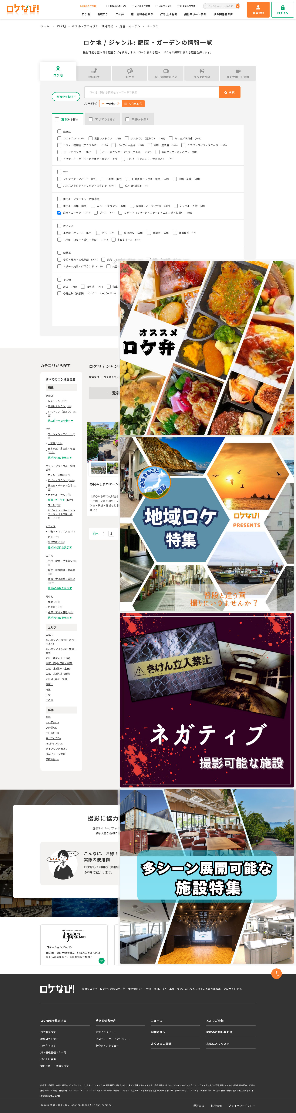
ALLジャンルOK (54, 743)
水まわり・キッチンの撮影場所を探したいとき (107, 1085)
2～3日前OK (52, 722)
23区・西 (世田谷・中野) (59, 663)
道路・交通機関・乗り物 (61, 581)
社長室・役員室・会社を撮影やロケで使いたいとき (63, 1085)
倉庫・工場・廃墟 (60, 612)
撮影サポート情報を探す (54, 1066)
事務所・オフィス (61, 531)
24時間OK (51, 727)
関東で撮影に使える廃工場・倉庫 (236, 1090)
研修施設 (56, 542)
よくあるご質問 (141, 6)
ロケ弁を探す (48, 1045)
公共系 (49, 555)
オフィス (50, 526)
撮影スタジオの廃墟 (229, 1085)
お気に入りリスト (187, 6)
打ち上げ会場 (168, 14)
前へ (96, 533)
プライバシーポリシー (242, 1105)
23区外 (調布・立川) (57, 679)
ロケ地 (86, 14)
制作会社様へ (116, 6)
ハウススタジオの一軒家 (208, 1085)
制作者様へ (158, 1032)
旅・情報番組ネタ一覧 (53, 1052)
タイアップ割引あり (57, 748)
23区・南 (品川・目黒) (58, 658)
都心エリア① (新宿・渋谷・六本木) (61, 641)
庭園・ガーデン (129, 26)
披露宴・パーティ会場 (62, 487)
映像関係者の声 (223, 14)
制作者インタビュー (107, 1045)
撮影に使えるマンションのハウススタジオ (178, 1085)
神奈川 (49, 684)
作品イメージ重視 (55, 754)
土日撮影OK (52, 733)
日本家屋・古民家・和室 (61, 450)
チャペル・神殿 (59, 494)
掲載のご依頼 (88, 6)
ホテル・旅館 (59, 475)
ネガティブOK (53, 738)
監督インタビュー (106, 1032)
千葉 (48, 695)
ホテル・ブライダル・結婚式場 (92, 26)
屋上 (54, 601)
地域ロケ (102, 14)
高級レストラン (60, 406)
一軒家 (55, 443)
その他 (49, 596)
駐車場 (55, 607)
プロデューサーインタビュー (112, 1039)
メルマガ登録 (164, 6)
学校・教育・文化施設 (62, 563)
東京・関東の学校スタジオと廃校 (143, 1085)
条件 (48, 717)
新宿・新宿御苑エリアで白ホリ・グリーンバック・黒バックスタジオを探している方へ (91, 1090)
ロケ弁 (120, 14)
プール (54, 505)
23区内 (49, 634)
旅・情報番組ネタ (142, 14)
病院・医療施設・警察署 (61, 572)
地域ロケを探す (49, 1039)
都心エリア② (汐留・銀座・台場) (61, 650)
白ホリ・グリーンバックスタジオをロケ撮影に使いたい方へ (193, 1090)
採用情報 (216, 1105)
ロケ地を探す (48, 1032)
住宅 (48, 429)
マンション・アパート (61, 436)
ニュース (157, 1020)
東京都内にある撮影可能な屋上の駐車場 (148, 1090)
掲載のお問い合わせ (219, 1032)
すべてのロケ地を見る (61, 379)
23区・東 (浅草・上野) (58, 668)
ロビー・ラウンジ (61, 480)
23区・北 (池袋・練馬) (58, 673)
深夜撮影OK (52, 759)
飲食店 (49, 395)
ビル (53, 537)
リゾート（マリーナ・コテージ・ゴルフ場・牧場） (61, 514)
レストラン (57, 401)
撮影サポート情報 (195, 14)
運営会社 (198, 1105)
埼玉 (48, 689)
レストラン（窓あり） (62, 413)
